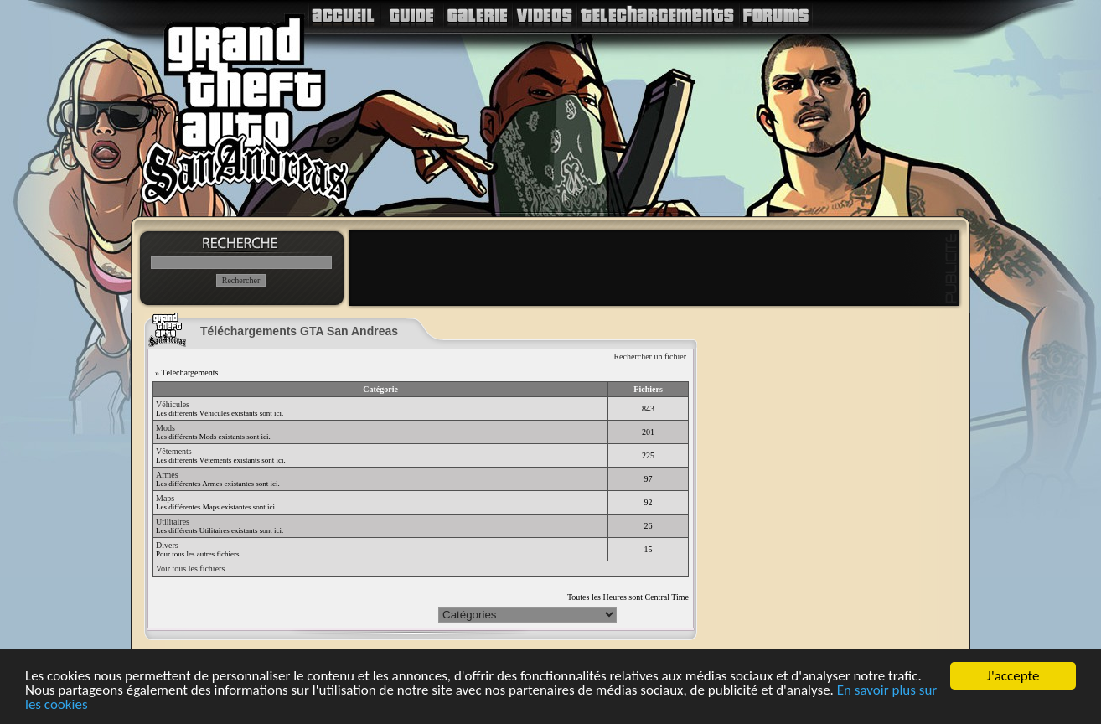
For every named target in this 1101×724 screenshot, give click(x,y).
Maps (165, 498)
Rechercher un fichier (649, 356)
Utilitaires (172, 521)
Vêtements (174, 451)
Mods (165, 427)
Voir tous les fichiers (190, 568)
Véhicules (172, 404)
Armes (167, 474)
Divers (167, 545)
